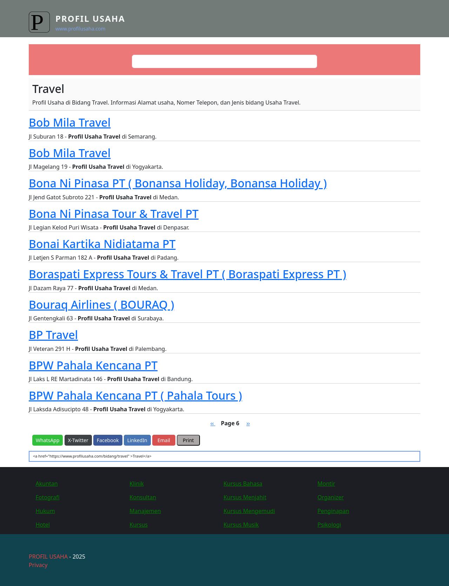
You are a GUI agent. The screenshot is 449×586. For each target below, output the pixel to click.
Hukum (45, 511)
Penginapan (333, 511)
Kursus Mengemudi (249, 511)
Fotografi (48, 497)
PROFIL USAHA (48, 556)
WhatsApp (47, 440)
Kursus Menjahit (244, 497)
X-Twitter (78, 440)
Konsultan (142, 497)
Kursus (138, 524)
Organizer (330, 497)
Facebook (108, 440)
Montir (326, 483)
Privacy (38, 565)
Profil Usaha (90, 18)
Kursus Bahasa (242, 483)
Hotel (43, 524)
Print (188, 440)
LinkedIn (137, 440)
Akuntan (47, 483)
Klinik (136, 483)
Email (164, 440)
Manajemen (145, 511)
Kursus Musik (241, 524)
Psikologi (329, 524)
